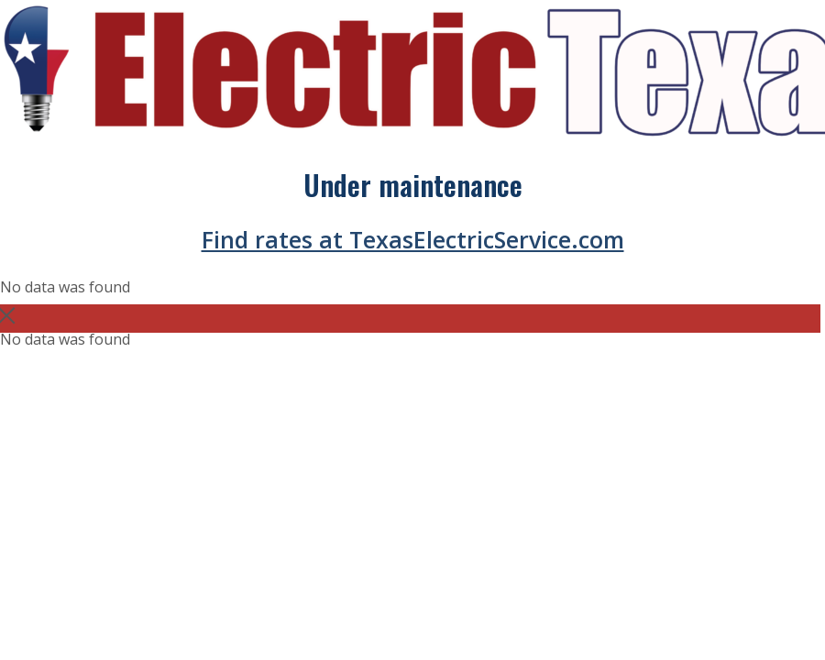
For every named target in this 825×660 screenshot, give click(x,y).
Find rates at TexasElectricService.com (413, 239)
